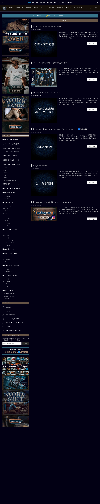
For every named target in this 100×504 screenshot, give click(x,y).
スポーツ (6, 284)
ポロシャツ (7, 211)
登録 (26, 343)
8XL (5, 178)
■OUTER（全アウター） (10, 192)
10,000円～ (7, 298)
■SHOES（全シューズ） (9, 253)
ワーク (6, 286)
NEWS (36, 8)
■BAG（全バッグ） (8, 249)
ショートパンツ (8, 238)
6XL (5, 173)
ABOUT (28, 8)
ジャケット (7, 199)
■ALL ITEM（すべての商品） (11, 188)
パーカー (6, 221)
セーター (6, 226)
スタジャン (7, 196)
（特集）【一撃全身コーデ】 (10, 160)
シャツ (6, 216)
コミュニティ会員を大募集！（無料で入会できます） (50, 63)
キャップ (6, 269)
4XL (5, 168)
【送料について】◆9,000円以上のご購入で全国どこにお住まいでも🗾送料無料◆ (60, 129)
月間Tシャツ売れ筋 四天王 (11, 152)
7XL (5, 175)
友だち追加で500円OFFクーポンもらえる (46, 93)
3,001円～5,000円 (9, 293)
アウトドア (7, 279)
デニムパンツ (8, 235)
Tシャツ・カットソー (10, 206)
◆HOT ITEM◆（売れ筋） (10, 139)
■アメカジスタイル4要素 (10, 275)
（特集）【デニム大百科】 (10, 155)
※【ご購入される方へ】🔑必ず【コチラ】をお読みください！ (50, 16)
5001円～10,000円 (9, 296)
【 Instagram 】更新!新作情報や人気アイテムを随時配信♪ (53, 202)
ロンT (6, 213)
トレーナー (7, 218)
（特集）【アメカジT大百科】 (11, 148)
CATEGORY (19, 8)
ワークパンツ (8, 233)
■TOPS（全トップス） (9, 202)
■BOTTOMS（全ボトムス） (11, 229)
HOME (11, 8)
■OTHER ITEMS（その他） (11, 265)
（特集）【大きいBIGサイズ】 (11, 164)
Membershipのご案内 (47, 8)
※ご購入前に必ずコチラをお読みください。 (47, 26)
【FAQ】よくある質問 (40, 166)
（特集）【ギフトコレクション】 (12, 184)
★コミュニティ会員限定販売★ (11, 144)
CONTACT (60, 8)
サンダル (6, 257)
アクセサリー (8, 272)
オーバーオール (8, 240)
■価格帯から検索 (7, 290)
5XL (5, 170)
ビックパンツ (8, 245)
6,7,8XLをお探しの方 (10, 180)
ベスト (6, 208)
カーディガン (8, 223)
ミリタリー (7, 281)
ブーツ (6, 262)
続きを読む (92, 43)
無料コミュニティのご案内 (74, 8)
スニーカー (7, 259)
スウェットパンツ (9, 243)
